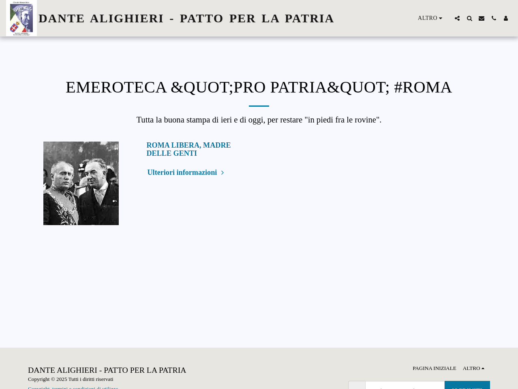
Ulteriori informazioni (187, 172)
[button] (457, 18)
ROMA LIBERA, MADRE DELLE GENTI (189, 149)
